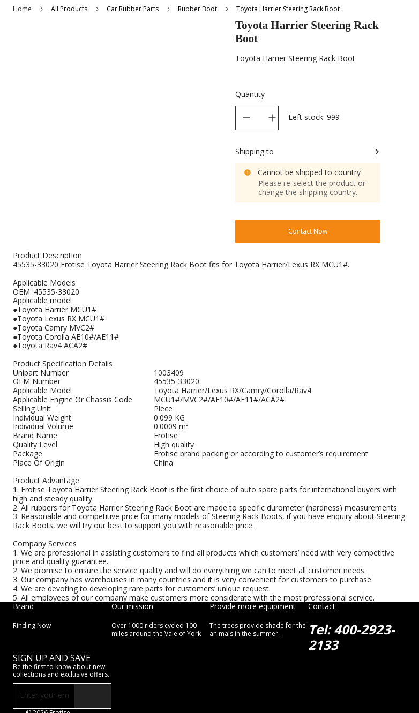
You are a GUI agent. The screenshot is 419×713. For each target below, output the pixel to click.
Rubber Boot (197, 8)
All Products (69, 8)
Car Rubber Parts (133, 8)
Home (22, 8)
